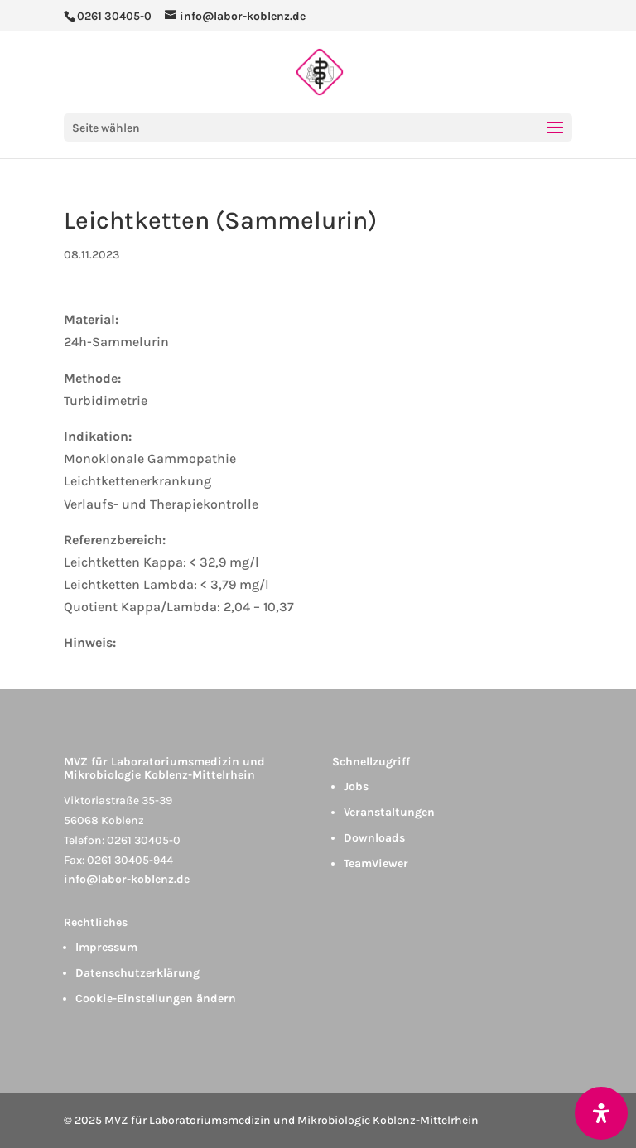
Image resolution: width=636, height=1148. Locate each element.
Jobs (356, 786)
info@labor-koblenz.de (127, 879)
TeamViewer (376, 863)
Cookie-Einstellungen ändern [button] (155, 998)
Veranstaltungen (389, 812)
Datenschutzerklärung (137, 973)
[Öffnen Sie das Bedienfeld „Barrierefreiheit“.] (601, 1113)
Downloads (374, 838)
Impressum (106, 947)
